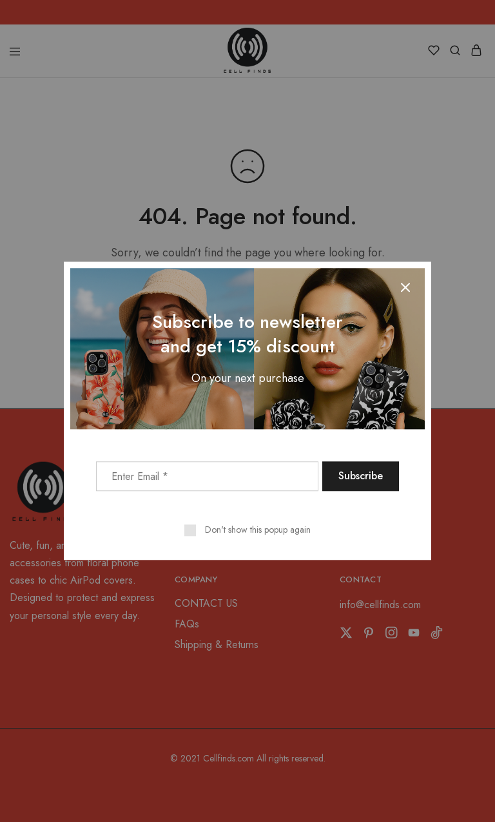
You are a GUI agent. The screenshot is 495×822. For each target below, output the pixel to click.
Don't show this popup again (258, 530)
